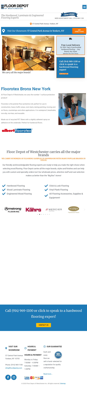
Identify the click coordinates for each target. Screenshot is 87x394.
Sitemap (63, 384)
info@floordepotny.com (14, 368)
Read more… (48, 374)
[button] (84, 7)
